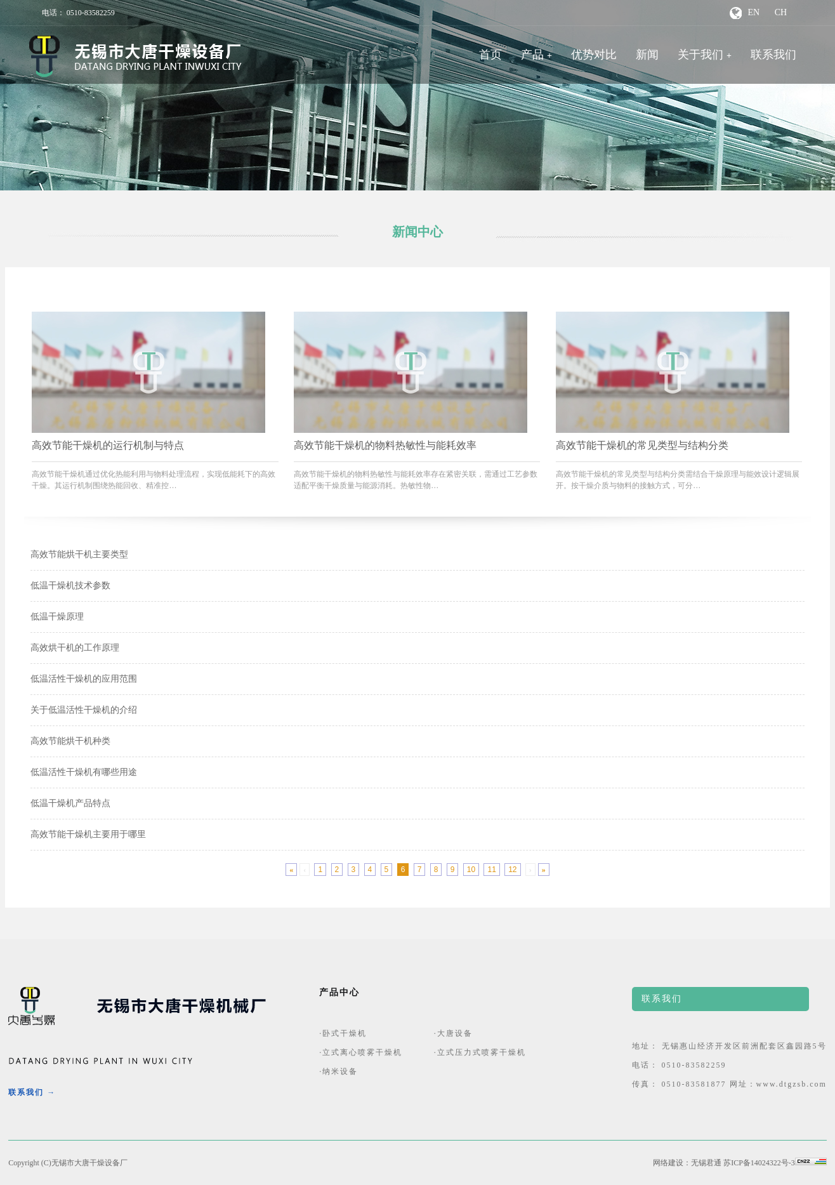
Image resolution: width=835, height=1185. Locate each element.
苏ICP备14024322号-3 (759, 1162)
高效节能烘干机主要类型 (79, 554)
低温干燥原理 (57, 616)
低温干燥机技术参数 (70, 585)
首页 (490, 54)
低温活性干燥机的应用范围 (83, 679)
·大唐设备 (453, 1033)
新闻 (647, 54)
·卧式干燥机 (343, 1033)
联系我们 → (32, 1092)
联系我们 (773, 54)
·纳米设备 (338, 1071)
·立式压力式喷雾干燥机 (480, 1052)
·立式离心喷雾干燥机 (360, 1052)
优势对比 (594, 54)
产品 (532, 54)
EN (754, 12)
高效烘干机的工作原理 (74, 647)
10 (471, 869)
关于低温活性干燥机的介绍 (83, 710)
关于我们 (700, 54)
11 (491, 869)
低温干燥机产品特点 (70, 803)
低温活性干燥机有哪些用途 (83, 772)
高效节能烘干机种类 (70, 741)
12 (512, 869)
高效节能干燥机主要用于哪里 (88, 834)
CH (781, 12)
